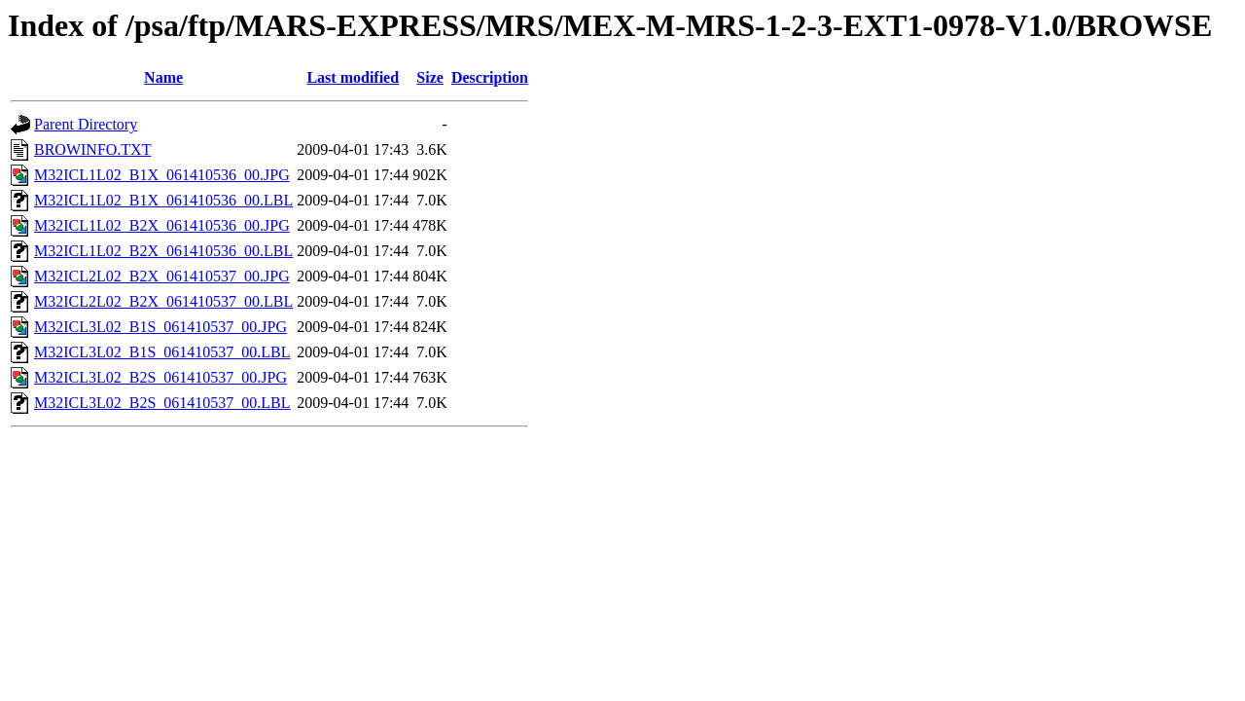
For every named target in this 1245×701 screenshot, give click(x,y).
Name (163, 77)
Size (430, 77)
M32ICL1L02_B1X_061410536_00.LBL (163, 200)
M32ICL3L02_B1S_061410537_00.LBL (162, 352)
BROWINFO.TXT (92, 149)
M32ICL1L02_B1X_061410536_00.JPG (162, 174)
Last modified (352, 77)
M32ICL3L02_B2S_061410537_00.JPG (160, 377)
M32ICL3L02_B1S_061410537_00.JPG (160, 326)
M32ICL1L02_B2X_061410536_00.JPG (162, 225)
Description (489, 77)
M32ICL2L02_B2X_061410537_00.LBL (163, 301)
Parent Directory (85, 124)
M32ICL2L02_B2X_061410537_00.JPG (162, 276)
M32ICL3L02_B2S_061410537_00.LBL (162, 402)
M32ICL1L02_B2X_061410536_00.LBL (163, 250)
